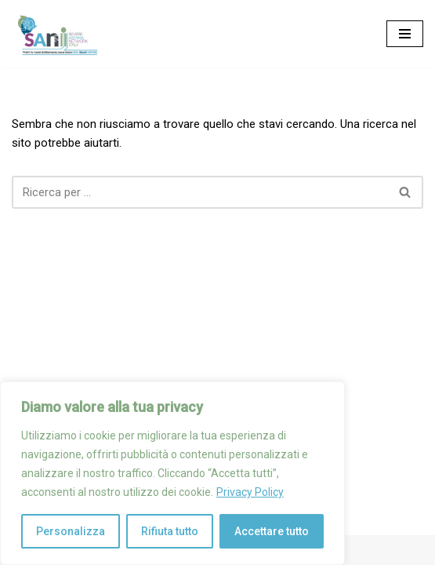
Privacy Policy (250, 492)
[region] (172, 473)
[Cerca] (200, 192)
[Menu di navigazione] (404, 33)
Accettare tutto (271, 531)
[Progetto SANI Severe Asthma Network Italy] (59, 33)
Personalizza (70, 531)
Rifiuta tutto (169, 531)
